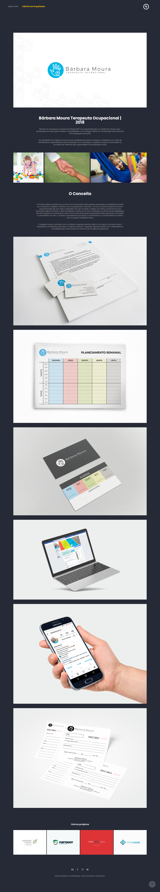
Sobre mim (13, 6)
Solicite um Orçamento (33, 6)
